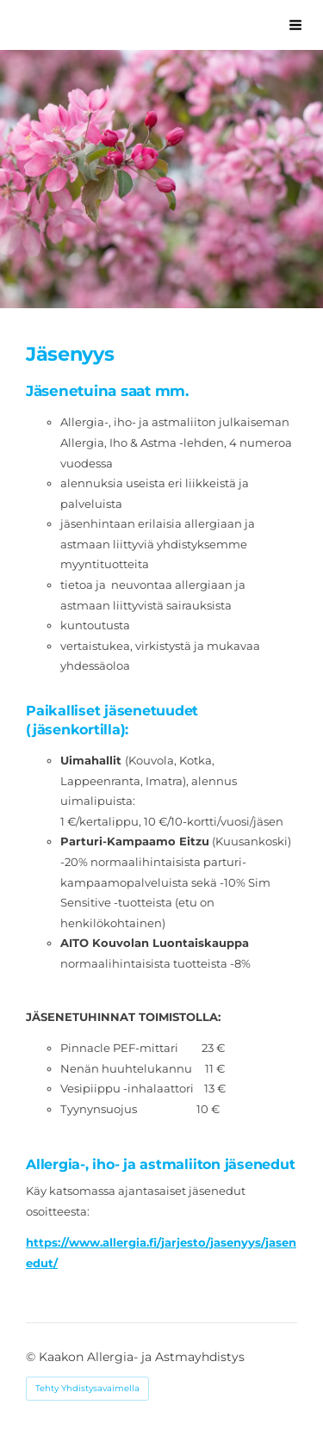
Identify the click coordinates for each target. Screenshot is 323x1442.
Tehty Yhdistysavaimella (87, 1388)
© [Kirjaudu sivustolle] (32, 1357)
